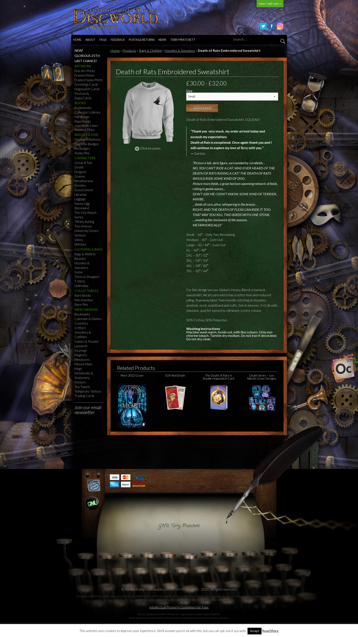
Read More (270, 630)
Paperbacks (82, 121)
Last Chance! (85, 61)
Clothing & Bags (88, 249)
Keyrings (80, 350)
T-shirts (79, 281)
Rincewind (81, 208)
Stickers (80, 382)
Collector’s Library (87, 112)
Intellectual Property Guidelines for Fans (179, 607)
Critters (80, 328)
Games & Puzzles (86, 341)
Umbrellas (81, 286)
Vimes (78, 240)
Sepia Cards (82, 98)
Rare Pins (81, 304)
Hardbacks (82, 117)
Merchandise (83, 300)
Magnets (80, 355)
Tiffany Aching (84, 222)
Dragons (80, 172)
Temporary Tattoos (87, 391)
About (90, 39)
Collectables (86, 291)
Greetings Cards (86, 84)
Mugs (78, 369)
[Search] (258, 39)
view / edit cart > (270, 3)
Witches (80, 244)
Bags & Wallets (85, 254)
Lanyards (80, 346)
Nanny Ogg (82, 203)
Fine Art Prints (84, 71)
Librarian (80, 194)
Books (80, 103)
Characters (85, 158)
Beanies (80, 258)
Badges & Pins (86, 135)
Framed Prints (84, 75)
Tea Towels (82, 387)
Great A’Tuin (83, 163)
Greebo (80, 185)
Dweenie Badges (86, 144)
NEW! (78, 50)
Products (129, 50)
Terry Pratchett (182, 39)
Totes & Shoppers (86, 277)
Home (77, 39)
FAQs (102, 39)
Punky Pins (81, 153)
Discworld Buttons (87, 139)
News (162, 39)
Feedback (118, 39)
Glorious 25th (87, 56)
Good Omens (83, 190)
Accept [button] (254, 631)
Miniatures (82, 359)
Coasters (81, 323)
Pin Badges (82, 148)
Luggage (80, 199)
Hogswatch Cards (87, 89)
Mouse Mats (83, 364)
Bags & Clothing (150, 50)
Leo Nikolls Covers (87, 125)
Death (79, 167)
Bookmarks (82, 314)
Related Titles (84, 130)
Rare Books (82, 295)
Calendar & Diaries (88, 319)
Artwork (82, 66)
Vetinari (80, 235)
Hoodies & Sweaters (179, 50)
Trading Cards (84, 396)
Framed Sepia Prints (88, 80)
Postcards (81, 93)
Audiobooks (82, 108)
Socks (78, 272)
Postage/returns (142, 39)
